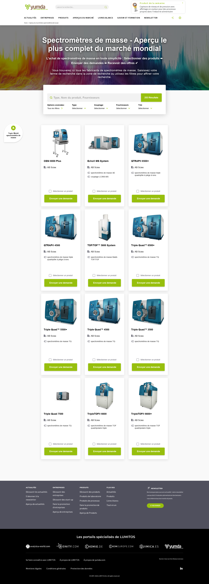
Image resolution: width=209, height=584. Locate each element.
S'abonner (155, 505)
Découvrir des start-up (63, 499)
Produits (110, 496)
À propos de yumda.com (94, 560)
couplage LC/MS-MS (99, 177)
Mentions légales (34, 568)
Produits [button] (63, 17)
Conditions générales (56, 568)
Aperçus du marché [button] (83, 17)
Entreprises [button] (47, 17)
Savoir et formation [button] (128, 17)
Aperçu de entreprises (63, 511)
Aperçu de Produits (88, 513)
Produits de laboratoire (90, 496)
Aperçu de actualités (35, 504)
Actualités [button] (30, 17)
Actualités (111, 492)
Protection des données (81, 568)
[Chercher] (106, 7)
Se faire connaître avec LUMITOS (40, 560)
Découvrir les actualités (36, 492)
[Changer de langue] (180, 18)
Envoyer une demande (60, 198)
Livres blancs (112, 500)
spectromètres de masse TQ (147, 257)
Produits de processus (90, 500)
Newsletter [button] (150, 17)
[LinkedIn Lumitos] (181, 568)
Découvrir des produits (90, 492)
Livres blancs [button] (105, 17)
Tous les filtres (55, 108)
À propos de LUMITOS (69, 560)
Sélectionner (79, 108)
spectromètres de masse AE (103, 173)
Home (26, 23)
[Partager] (173, 18)
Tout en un (111, 505)
